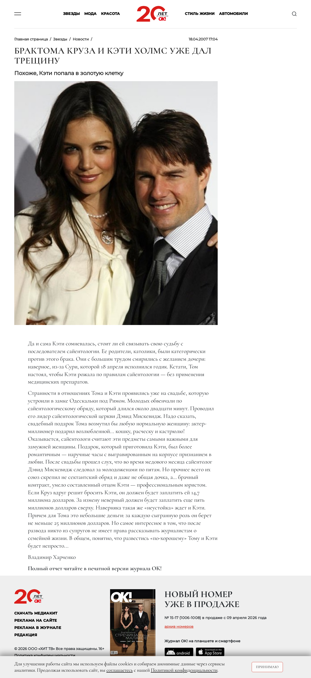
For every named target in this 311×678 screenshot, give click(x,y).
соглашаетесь (119, 670)
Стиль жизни (200, 14)
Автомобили (233, 14)
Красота (110, 14)
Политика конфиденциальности (44, 655)
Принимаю (267, 667)
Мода (90, 14)
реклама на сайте (35, 620)
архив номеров (178, 627)
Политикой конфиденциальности (184, 670)
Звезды (71, 14)
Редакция (25, 635)
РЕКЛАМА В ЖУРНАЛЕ (37, 628)
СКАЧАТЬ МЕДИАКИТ (36, 613)
